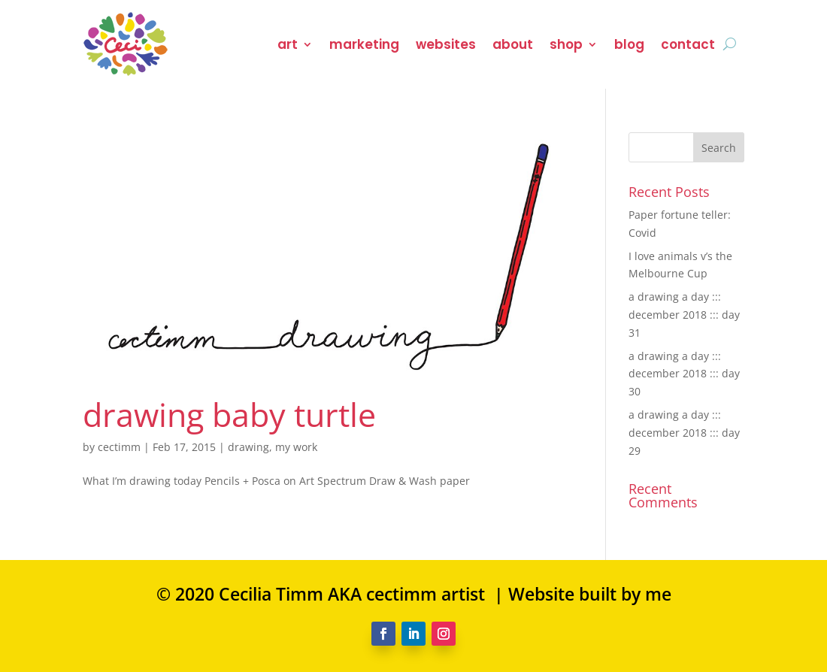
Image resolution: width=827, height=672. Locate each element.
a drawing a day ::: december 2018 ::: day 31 (684, 314)
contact (688, 44)
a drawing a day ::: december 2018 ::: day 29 (684, 432)
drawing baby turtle (229, 414)
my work (296, 447)
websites (446, 44)
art (287, 44)
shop (566, 44)
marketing (364, 44)
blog (629, 44)
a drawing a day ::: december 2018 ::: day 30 (684, 374)
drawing (248, 447)
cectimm (119, 447)
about (512, 44)
